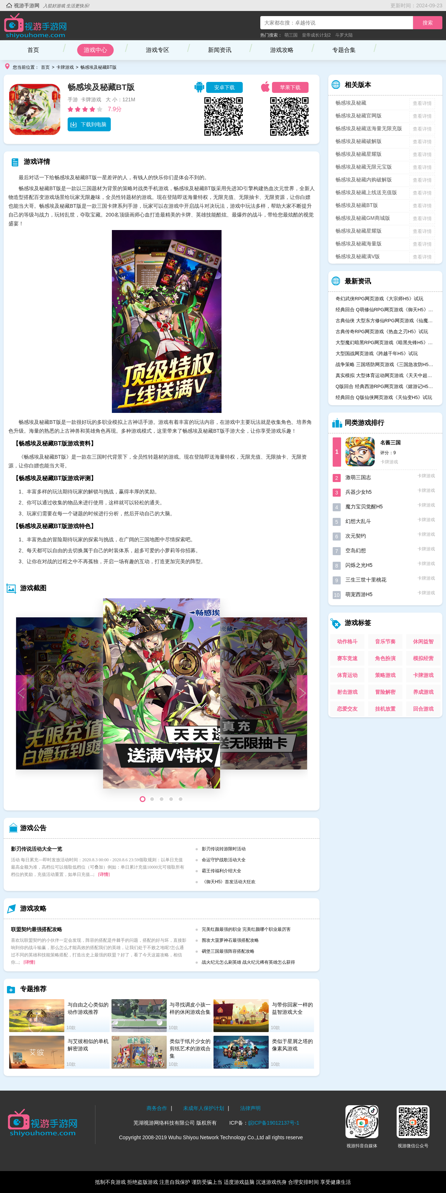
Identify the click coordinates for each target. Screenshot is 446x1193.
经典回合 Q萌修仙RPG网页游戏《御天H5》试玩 (385, 309)
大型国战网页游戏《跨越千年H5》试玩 (377, 353)
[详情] (104, 874)
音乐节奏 (385, 641)
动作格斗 (347, 641)
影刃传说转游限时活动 (224, 848)
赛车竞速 (347, 658)
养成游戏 (423, 692)
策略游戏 (385, 675)
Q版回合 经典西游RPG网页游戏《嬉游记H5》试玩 (385, 386)
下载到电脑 (88, 124)
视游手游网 (26, 5)
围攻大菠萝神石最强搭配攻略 (230, 940)
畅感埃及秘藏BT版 (98, 67)
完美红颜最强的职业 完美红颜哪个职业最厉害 (246, 929)
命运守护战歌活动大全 (224, 859)
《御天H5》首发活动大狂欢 (229, 881)
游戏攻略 (282, 50)
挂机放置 (385, 709)
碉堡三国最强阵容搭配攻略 (228, 951)
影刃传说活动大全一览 (36, 849)
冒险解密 (385, 692)
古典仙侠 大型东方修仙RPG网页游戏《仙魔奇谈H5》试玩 (385, 320)
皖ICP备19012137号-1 (273, 1123)
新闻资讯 (219, 50)
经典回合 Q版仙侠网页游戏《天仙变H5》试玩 (384, 397)
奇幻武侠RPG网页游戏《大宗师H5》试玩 (379, 298)
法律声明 (250, 1108)
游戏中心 (95, 50)
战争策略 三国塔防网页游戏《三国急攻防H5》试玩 (385, 364)
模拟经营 (423, 658)
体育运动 (347, 675)
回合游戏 (423, 709)
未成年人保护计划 (203, 1108)
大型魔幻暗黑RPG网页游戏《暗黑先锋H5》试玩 (385, 342)
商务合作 (157, 1108)
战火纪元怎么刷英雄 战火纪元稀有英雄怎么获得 (248, 962)
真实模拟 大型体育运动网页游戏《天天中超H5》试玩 (385, 375)
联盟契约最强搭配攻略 (36, 929)
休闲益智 (423, 641)
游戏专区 (157, 50)
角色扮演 (385, 658)
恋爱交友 (347, 709)
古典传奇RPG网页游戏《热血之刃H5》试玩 (382, 331)
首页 (33, 50)
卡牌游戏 (65, 67)
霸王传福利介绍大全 (221, 870)
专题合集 (344, 50)
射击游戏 (347, 692)
